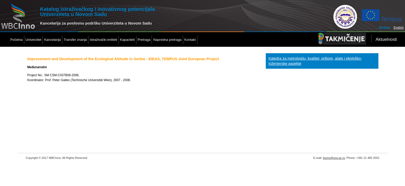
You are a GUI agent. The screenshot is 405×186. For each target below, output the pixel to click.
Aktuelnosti (386, 39)
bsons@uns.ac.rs (334, 157)
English (399, 27)
